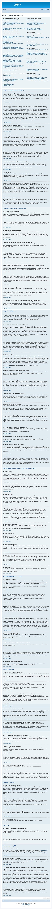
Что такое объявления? (7, 81)
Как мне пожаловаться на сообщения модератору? (13, 65)
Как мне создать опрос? (7, 57)
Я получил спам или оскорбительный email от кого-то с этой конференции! (37, 38)
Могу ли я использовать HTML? (9, 76)
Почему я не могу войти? (8, 24)
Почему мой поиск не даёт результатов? (34, 50)
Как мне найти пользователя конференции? (35, 53)
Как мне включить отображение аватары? (11, 46)
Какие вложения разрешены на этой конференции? (37, 69)
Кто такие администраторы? (32, 19)
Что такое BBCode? (7, 75)
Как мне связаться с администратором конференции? (37, 80)
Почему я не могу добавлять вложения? (11, 62)
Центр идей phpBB (31, 861)
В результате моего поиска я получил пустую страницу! (37, 52)
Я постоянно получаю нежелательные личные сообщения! (36, 36)
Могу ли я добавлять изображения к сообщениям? (13, 79)
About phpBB (44, 852)
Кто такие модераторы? (31, 20)
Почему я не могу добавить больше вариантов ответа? (14, 59)
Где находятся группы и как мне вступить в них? (36, 23)
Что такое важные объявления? (9, 80)
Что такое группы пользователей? (33, 22)
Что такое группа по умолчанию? (33, 28)
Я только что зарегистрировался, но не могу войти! (13, 23)
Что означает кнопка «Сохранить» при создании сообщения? (13, 67)
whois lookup (43, 871)
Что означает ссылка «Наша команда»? (34, 29)
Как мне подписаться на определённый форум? (36, 63)
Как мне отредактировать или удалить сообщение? (13, 55)
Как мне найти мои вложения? (32, 70)
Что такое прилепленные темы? (9, 83)
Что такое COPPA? (6, 20)
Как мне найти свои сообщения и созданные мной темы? (36, 55)
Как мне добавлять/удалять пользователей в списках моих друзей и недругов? (37, 45)
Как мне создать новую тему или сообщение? (12, 54)
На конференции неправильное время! (11, 38)
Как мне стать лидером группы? (33, 24)
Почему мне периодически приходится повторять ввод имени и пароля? (14, 29)
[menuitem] (4, 10)
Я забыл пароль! (6, 27)
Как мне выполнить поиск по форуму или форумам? (37, 49)
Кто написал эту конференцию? (33, 74)
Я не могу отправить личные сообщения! (34, 33)
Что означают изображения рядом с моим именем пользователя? (13, 44)
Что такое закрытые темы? (8, 84)
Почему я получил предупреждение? (10, 63)
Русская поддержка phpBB (26, 904)
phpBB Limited (44, 850)
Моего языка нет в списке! (8, 42)
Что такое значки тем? (7, 85)
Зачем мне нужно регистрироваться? (10, 19)
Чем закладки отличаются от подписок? (34, 60)
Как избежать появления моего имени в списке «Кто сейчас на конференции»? (13, 37)
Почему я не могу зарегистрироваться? (11, 22)
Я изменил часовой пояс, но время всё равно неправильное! (12, 40)
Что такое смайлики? (7, 78)
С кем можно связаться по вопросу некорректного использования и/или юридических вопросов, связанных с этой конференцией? (36, 78)
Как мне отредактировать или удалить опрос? (12, 60)
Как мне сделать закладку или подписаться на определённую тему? (36, 62)
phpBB (4, 258)
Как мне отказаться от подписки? (33, 65)
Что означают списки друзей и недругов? (34, 42)
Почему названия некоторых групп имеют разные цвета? (36, 26)
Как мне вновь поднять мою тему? (10, 70)
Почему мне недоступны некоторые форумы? (12, 61)
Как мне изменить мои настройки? (10, 35)
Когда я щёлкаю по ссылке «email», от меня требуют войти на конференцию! (13, 49)
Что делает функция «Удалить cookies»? (11, 30)
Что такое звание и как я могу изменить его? (12, 47)
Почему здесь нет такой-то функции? (34, 75)
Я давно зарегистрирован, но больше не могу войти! (13, 25)
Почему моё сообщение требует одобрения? (12, 68)
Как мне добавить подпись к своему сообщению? (13, 56)
